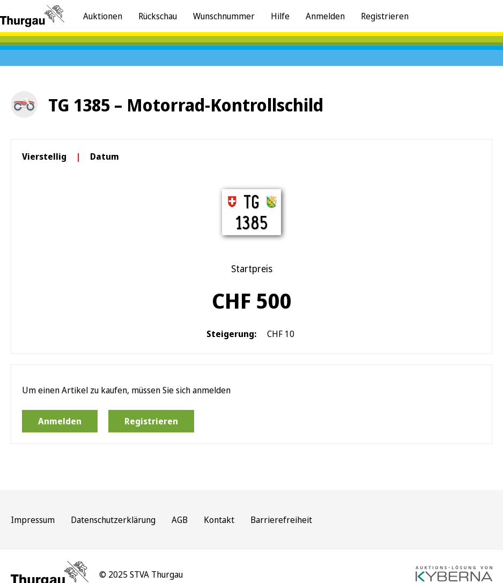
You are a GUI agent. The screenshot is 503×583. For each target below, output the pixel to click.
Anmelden (325, 16)
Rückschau (157, 16)
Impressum (33, 520)
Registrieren (385, 16)
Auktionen (102, 16)
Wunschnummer (224, 16)
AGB (180, 520)
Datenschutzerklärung (113, 520)
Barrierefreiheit (281, 520)
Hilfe (280, 16)
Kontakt (219, 520)
